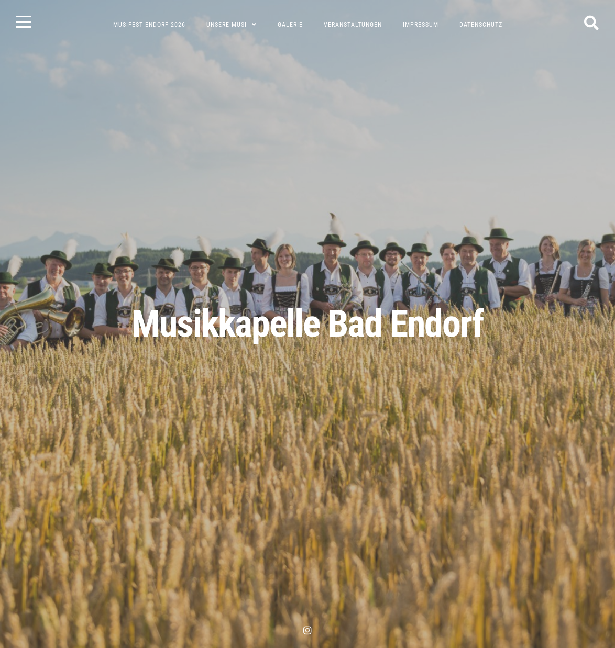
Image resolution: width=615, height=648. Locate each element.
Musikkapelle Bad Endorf (307, 323)
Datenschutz (480, 24)
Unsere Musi (226, 24)
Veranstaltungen (353, 24)
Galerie (290, 24)
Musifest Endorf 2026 (149, 24)
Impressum (420, 24)
